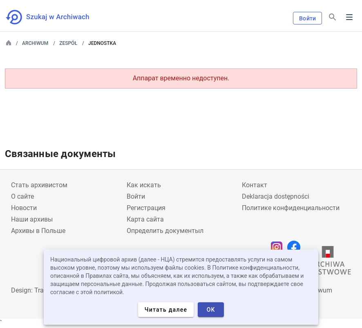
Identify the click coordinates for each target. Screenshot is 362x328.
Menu (349, 17)
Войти (307, 18)
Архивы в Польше (38, 231)
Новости (24, 208)
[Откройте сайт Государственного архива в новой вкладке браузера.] (327, 262)
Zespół (68, 43)
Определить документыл (165, 231)
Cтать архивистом (39, 185)
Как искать (144, 185)
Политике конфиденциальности (291, 208)
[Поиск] (332, 17)
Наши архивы (32, 219)
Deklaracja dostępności (275, 196)
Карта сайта (145, 219)
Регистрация (146, 208)
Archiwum (35, 43)
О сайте (22, 196)
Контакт (254, 185)
